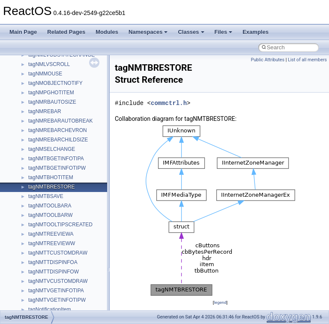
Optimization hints (35, 115)
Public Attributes (267, 60)
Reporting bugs (32, 77)
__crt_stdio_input (47, 209)
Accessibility (42, 237)
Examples (255, 32)
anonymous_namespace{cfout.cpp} (68, 266)
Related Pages (66, 32)
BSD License (29, 134)
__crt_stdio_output (49, 219)
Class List (32, 200)
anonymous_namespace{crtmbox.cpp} (72, 275)
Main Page (23, 32)
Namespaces (148, 32)
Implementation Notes (40, 124)
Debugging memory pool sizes (49, 68)
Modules (107, 32)
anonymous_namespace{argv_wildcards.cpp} (80, 256)
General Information (37, 143)
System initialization (37, 96)
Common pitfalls (33, 58)
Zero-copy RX (30, 87)
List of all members (307, 60)
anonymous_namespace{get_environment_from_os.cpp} (92, 294)
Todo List (25, 153)
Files (224, 32)
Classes (191, 32)
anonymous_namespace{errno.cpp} (68, 285)
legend (220, 302)
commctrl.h (169, 103)
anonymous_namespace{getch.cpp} (69, 303)
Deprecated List (33, 162)
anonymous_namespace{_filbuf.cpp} (69, 247)
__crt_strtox (41, 228)
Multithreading (31, 105)
